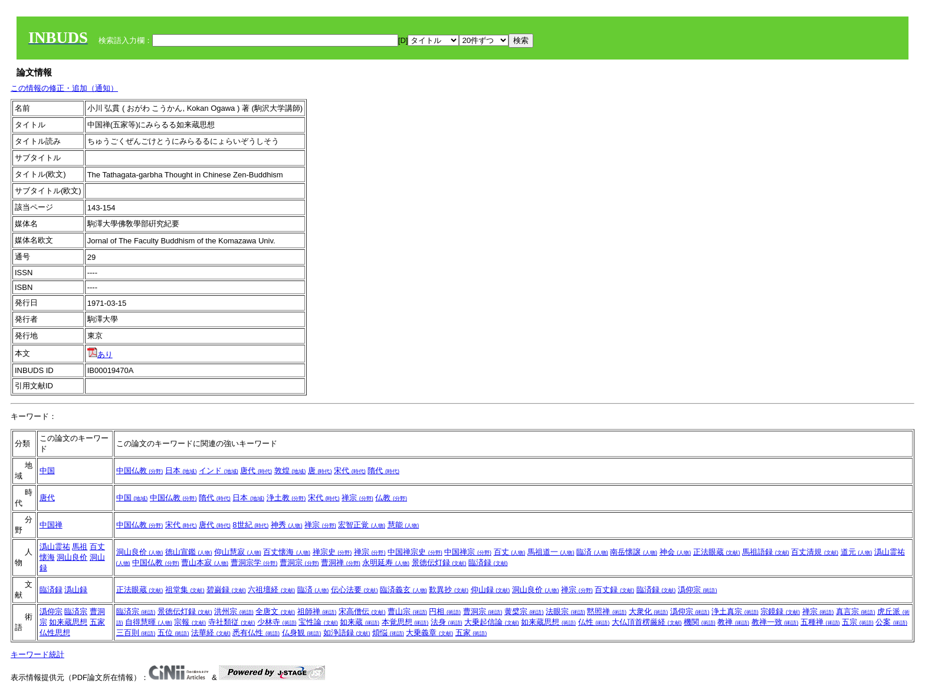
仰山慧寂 (237, 551)
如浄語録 (346, 632)
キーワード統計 (37, 654)
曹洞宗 (299, 562)
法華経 (211, 632)
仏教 (391, 497)
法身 (446, 622)
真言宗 (855, 611)
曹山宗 (407, 611)
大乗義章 (429, 632)
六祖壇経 (271, 589)
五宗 (858, 622)
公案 (891, 622)
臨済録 (488, 562)
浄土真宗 (735, 611)
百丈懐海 (286, 551)
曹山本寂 (204, 562)
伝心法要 (354, 589)
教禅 (733, 622)
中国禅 (51, 524)
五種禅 (820, 622)
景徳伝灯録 (439, 562)
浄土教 (286, 497)
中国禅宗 (467, 551)
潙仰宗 (697, 589)
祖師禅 (317, 611)
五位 (173, 632)
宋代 (350, 470)
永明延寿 (385, 562)
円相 (445, 611)
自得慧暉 (148, 622)
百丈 (510, 551)
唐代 (256, 470)
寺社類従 (231, 622)
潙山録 (75, 589)
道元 (856, 551)
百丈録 (614, 589)
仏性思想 (55, 632)
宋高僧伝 (362, 611)
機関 (700, 622)
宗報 (190, 622)
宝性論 (318, 622)
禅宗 (357, 497)
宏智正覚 (361, 524)
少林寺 (277, 622)
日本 (181, 470)
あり (100, 354)
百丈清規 (814, 551)
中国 (47, 470)
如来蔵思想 (68, 622)
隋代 (383, 470)
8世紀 (250, 524)
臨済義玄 (403, 589)
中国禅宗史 (415, 551)
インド (218, 470)
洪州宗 (234, 611)
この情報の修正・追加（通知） (64, 88)
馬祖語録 (765, 551)
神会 (675, 551)
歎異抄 (448, 589)
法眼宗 (565, 611)
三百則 (136, 632)
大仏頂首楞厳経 (647, 622)
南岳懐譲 (633, 551)
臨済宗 (75, 611)
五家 (97, 622)
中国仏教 (139, 470)
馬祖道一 (551, 551)
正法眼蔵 (716, 551)
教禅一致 (775, 622)
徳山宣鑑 (188, 551)
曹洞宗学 (254, 562)
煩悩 (388, 632)
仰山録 (490, 589)
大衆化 (648, 611)
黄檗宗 (524, 611)
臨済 (592, 551)
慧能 (403, 524)
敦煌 (290, 470)
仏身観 (302, 632)
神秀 (287, 524)
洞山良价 (72, 557)
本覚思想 (405, 622)
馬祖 (79, 546)
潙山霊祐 (55, 546)
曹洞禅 (340, 562)
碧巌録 (226, 589)
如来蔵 (359, 622)
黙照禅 (606, 611)
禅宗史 (332, 551)
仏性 (594, 622)
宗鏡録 (780, 611)
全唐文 (275, 611)
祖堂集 (185, 589)
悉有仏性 (256, 632)
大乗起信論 (491, 622)
